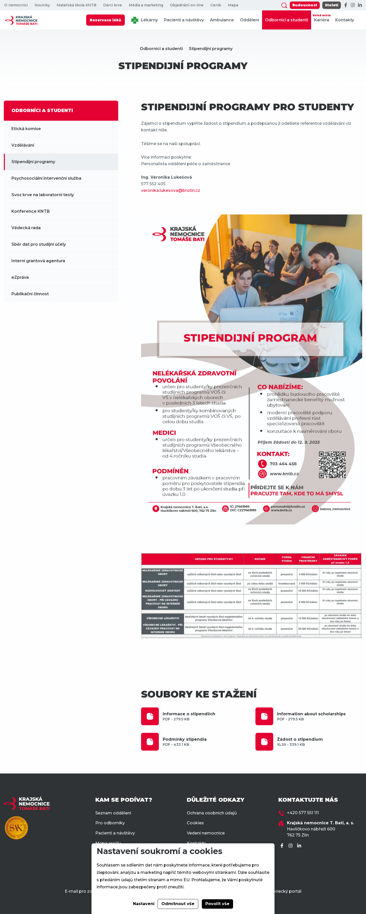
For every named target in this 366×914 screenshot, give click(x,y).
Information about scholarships (319, 716)
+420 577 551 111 (303, 812)
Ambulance (222, 20)
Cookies (195, 822)
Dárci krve (112, 5)
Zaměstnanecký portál (277, 891)
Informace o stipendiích (205, 716)
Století (331, 5)
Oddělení (249, 20)
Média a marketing (146, 5)
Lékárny (144, 20)
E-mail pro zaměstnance (90, 891)
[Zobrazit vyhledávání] (284, 5)
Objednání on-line (187, 5)
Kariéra (321, 17)
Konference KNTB (30, 211)
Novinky (42, 5)
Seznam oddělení (113, 813)
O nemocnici (16, 5)
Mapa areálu (108, 843)
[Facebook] (345, 5)
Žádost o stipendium (319, 742)
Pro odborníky (110, 822)
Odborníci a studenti (286, 20)
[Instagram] (352, 5)
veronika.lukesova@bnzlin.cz (170, 190)
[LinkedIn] (360, 5)
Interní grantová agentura (38, 260)
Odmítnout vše (177, 903)
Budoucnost (304, 5)
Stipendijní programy (211, 48)
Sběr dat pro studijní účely (38, 244)
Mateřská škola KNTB (76, 5)
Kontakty (344, 20)
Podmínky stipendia (205, 742)
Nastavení (144, 903)
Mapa (233, 5)
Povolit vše (217, 903)
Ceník (215, 5)
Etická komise (26, 128)
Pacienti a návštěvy (184, 20)
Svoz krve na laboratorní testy (42, 194)
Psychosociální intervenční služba (46, 178)
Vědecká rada (26, 227)
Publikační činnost (30, 293)
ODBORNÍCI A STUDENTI (42, 110)
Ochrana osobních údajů (212, 813)
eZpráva (20, 277)
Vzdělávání (22, 145)
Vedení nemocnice (206, 833)
